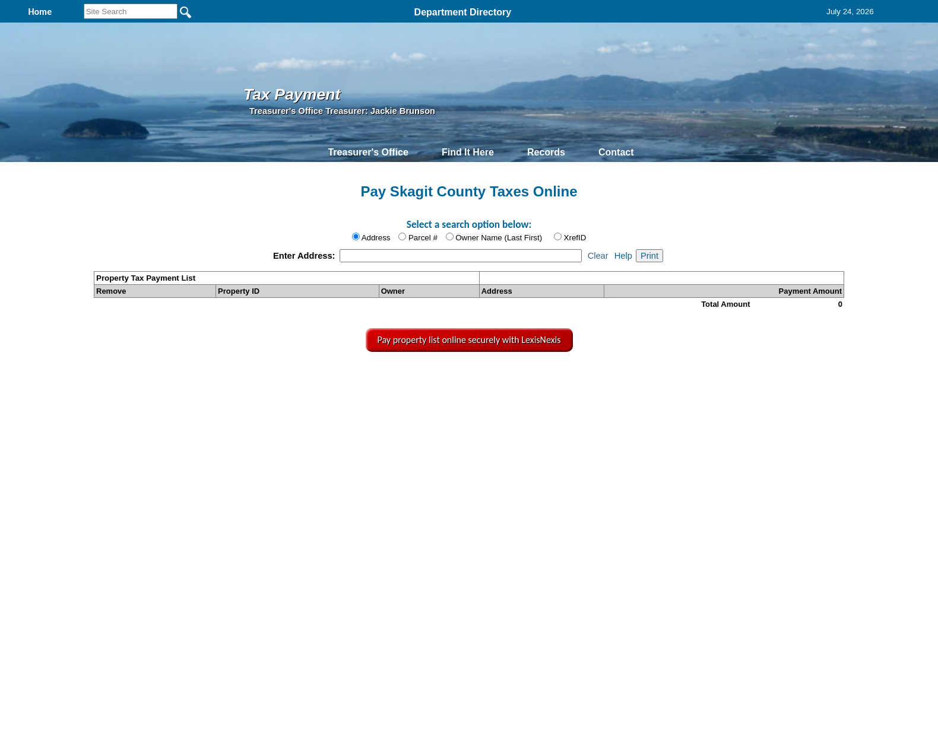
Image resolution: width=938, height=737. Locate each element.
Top (275, 378)
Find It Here (468, 152)
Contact (616, 152)
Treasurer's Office (368, 152)
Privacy (467, 378)
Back (311, 378)
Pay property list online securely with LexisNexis (469, 339)
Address (376, 237)
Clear (598, 256)
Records (546, 152)
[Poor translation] (43, 566)
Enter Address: (305, 256)
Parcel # (423, 237)
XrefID (575, 237)
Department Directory (463, 12)
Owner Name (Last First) (498, 237)
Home (357, 378)
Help (623, 256)
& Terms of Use (511, 378)
